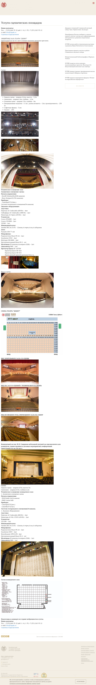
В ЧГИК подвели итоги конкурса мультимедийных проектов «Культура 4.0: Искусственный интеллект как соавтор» (78, 64)
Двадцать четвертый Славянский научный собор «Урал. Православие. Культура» (78, 29)
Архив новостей (90, 24)
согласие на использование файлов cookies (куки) (25, 683)
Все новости (80, 86)
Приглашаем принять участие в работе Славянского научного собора (77, 51)
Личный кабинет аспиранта (56, 9)
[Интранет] (82, 3)
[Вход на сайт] (84, 3)
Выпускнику (29, 6)
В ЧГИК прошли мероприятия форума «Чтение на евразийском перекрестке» (79, 78)
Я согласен (80, 681)
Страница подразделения (10, 34)
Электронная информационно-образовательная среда (56, 11)
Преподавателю (30, 7)
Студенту (28, 4)
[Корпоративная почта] (80, 3)
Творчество (13, 7)
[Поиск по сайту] (77, 3)
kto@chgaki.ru (11, 32)
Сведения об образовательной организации (56, 3)
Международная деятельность (14, 10)
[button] (75, 3)
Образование (13, 4)
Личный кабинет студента (55, 8)
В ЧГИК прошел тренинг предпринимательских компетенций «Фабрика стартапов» (80, 72)
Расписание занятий (54, 6)
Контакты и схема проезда (55, 5)
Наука (11, 6)
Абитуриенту (29, 2)
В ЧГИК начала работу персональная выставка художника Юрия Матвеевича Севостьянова (79, 45)
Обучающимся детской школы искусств (30, 10)
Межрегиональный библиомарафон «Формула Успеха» (79, 57)
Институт (12, 2)
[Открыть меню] (93, 3)
